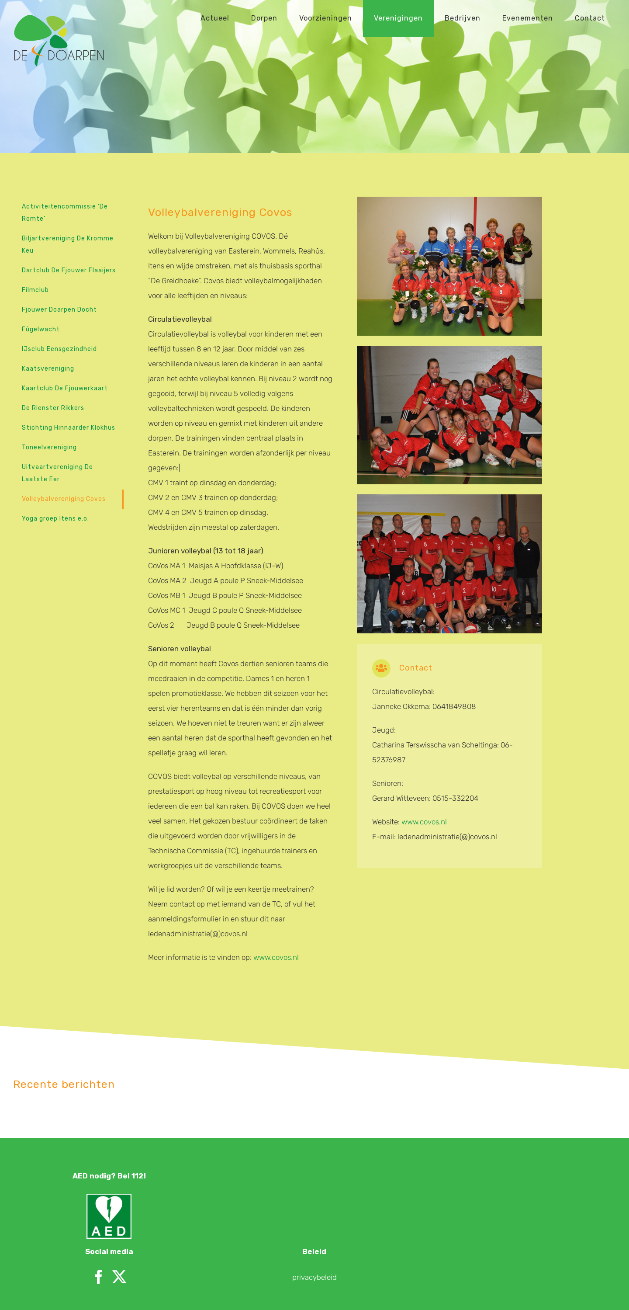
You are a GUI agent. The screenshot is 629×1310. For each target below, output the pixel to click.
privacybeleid (314, 1231)
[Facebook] (99, 1231)
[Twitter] (119, 1231)
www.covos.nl (276, 957)
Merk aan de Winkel (191, 1293)
